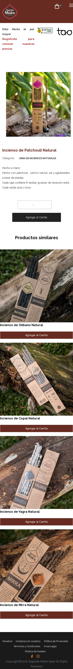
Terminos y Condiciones (27, 646)
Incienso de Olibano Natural (21, 325)
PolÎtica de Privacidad (56, 641)
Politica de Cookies (35, 651)
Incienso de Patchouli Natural (29, 150)
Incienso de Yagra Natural (20, 511)
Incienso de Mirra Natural (19, 605)
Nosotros (7, 641)
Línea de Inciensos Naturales (37, 158)
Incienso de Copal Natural (20, 418)
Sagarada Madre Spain (41, 661)
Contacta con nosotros (28, 641)
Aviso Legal (50, 646)
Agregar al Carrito (36, 217)
